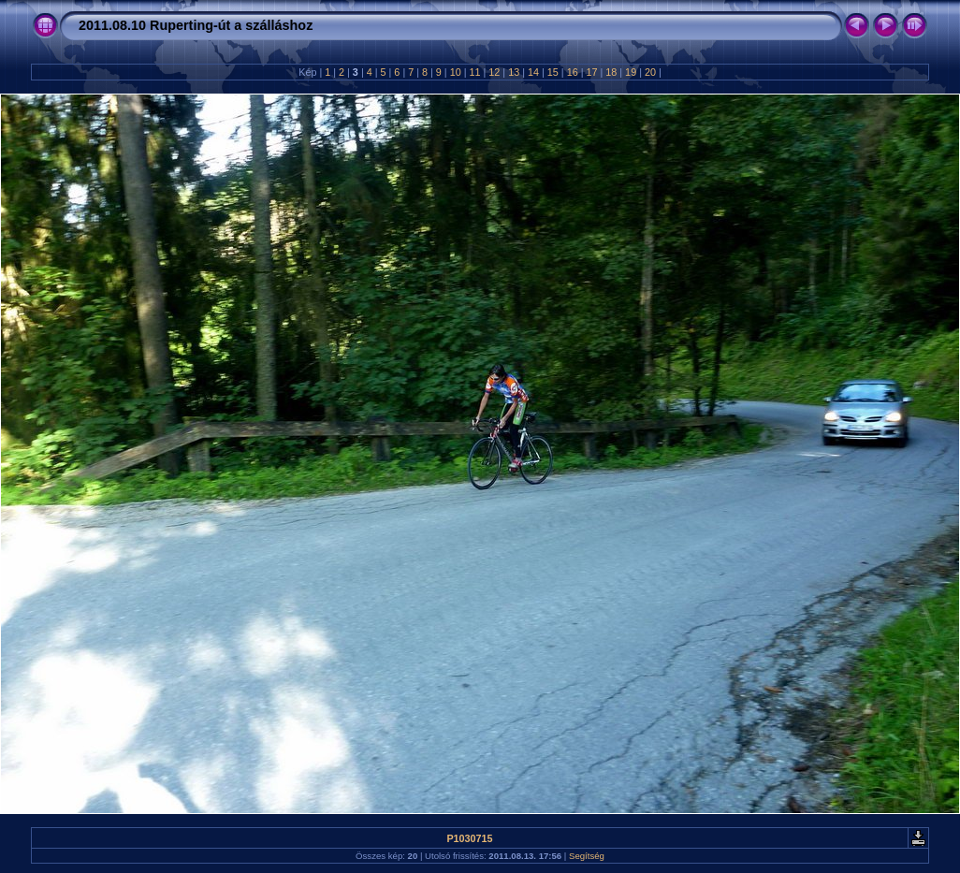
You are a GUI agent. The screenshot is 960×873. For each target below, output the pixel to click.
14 (533, 72)
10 (455, 72)
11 (475, 72)
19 (630, 72)
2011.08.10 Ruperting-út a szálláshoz (196, 25)
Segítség (586, 856)
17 (591, 72)
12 (494, 72)
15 (553, 72)
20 (650, 72)
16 (572, 72)
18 (611, 72)
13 (513, 72)
